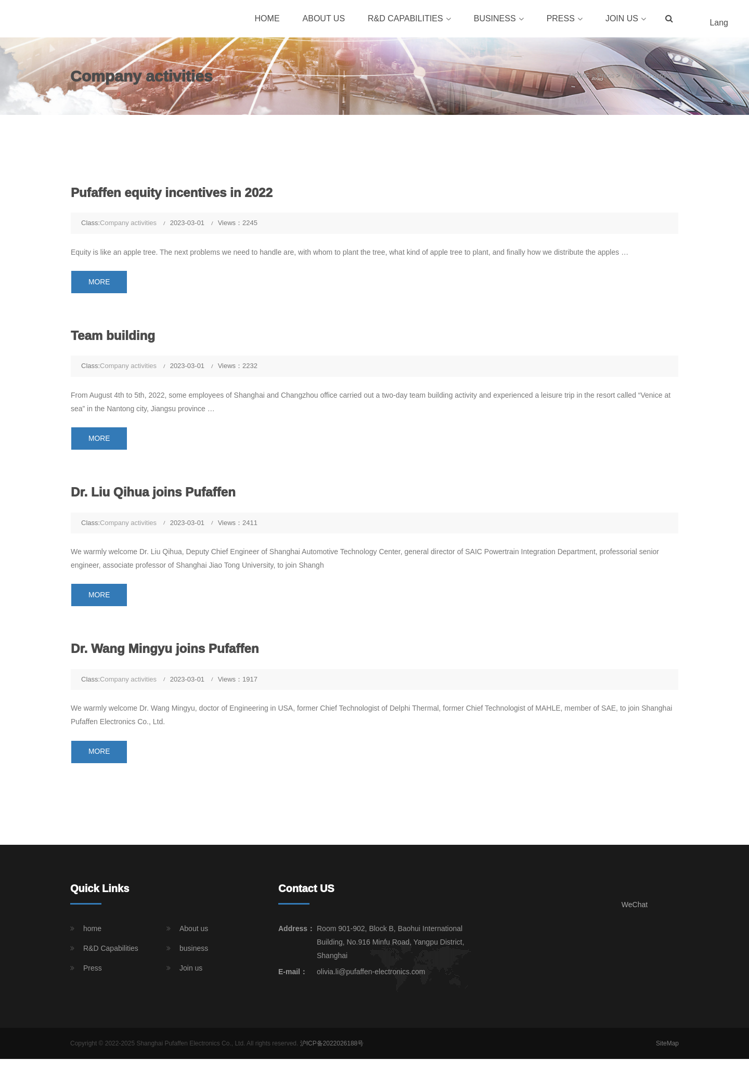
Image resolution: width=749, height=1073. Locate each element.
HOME (579, 78)
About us (324, 19)
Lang (718, 23)
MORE (100, 284)
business (495, 19)
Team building (114, 338)
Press (561, 19)
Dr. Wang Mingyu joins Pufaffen (168, 653)
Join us (621, 19)
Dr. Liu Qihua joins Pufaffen (156, 496)
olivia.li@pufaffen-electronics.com (371, 977)
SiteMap (667, 1048)
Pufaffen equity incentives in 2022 (175, 194)
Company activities (650, 78)
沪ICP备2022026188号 (332, 1048)
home (267, 19)
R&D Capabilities (405, 19)
